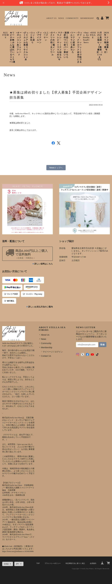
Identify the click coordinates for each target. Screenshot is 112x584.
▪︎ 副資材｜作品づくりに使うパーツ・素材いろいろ (66, 45)
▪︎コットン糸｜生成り (32, 38)
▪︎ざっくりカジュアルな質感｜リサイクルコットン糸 (26, 46)
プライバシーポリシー (53, 563)
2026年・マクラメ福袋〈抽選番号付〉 (106, 42)
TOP (38, 563)
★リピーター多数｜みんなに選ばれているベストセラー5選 (12, 47)
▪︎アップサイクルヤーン (39, 38)
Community (72, 18)
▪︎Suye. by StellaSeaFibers (86, 38)
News (61, 18)
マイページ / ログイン (53, 352)
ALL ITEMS (5, 35)
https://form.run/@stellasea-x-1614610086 (18, 551)
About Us (51, 18)
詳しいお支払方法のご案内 (40, 307)
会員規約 (93, 563)
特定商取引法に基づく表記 (75, 563)
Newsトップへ (56, 167)
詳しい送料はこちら (43, 264)
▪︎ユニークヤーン (46, 36)
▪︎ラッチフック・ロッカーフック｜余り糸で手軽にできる (79, 47)
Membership (87, 18)
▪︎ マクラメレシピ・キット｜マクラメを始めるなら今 (59, 46)
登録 (102, 344)
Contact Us (46, 356)
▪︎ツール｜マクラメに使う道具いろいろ (73, 42)
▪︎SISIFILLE (93, 35)
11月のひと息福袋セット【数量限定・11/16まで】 (100, 46)
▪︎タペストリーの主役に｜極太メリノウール (52, 44)
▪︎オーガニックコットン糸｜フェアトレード (19, 44)
